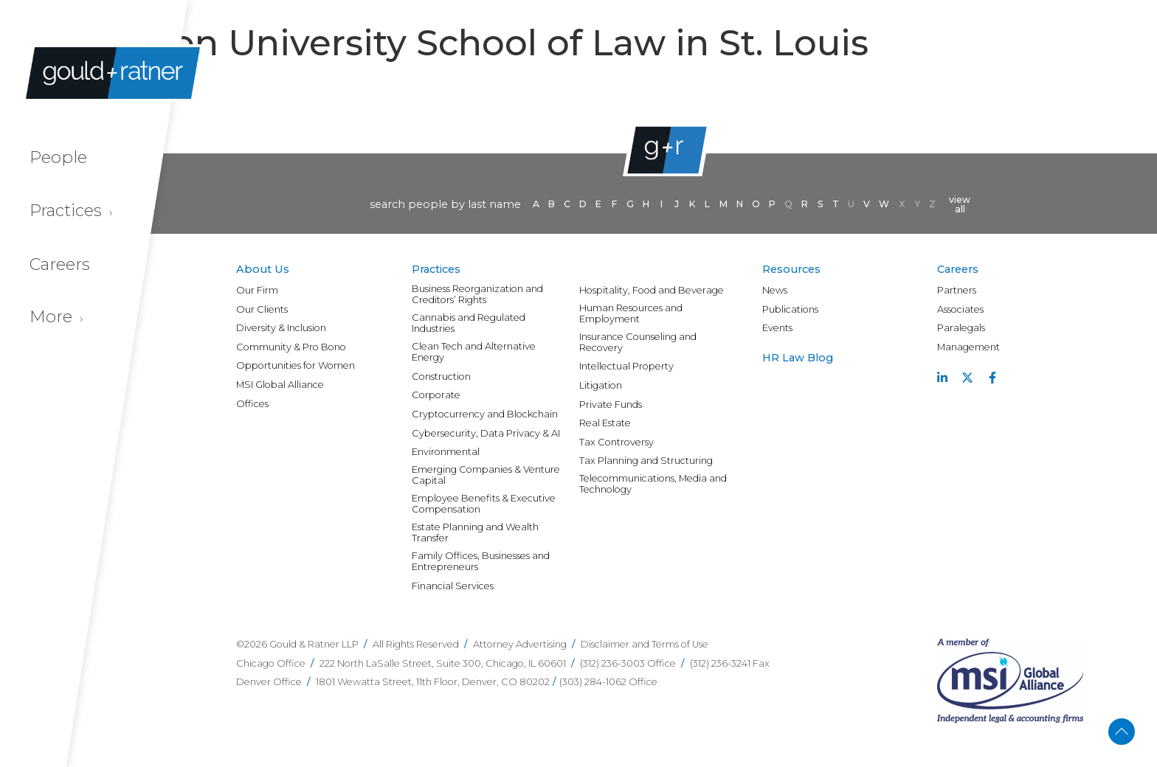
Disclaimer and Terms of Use (644, 644)
